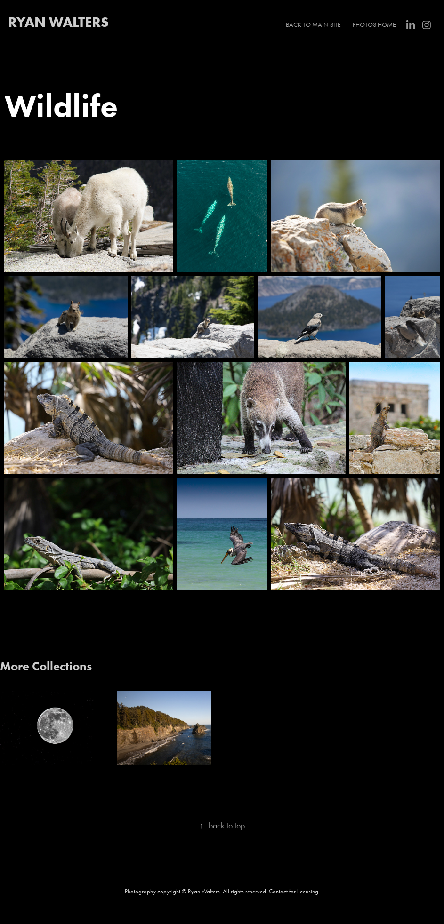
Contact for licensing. (294, 891)
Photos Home (374, 25)
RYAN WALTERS (58, 22)
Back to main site (313, 25)
